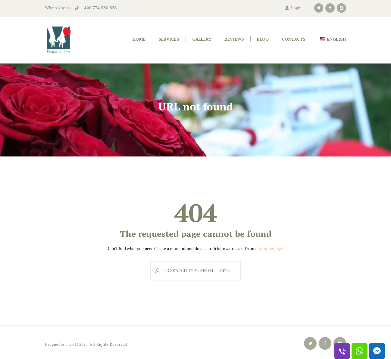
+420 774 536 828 (99, 8)
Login (296, 8)
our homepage (268, 248)
